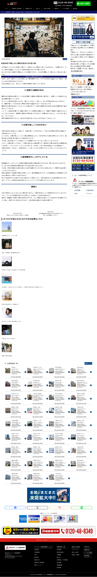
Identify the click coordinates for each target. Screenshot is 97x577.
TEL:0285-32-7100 (81, 443)
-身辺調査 (58, 562)
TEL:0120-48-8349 (38, 376)
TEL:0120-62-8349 (38, 483)
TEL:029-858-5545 (38, 430)
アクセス (89, 194)
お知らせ (38, 8)
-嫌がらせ (58, 557)
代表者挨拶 (90, 190)
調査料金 (56, 8)
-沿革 (35, 554)
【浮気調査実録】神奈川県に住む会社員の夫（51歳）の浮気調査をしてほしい (50, 213)
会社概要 (77, 190)
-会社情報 (36, 549)
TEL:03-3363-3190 (16, 390)
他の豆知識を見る (77, 71)
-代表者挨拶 (37, 552)
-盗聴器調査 (59, 565)
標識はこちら (88, 363)
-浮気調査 (58, 549)
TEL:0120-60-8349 (16, 430)
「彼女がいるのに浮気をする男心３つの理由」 (17, 214)
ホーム (6, 8)
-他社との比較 (74, 552)
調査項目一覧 (29, 8)
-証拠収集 (58, 567)
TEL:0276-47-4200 (38, 416)
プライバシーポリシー (43, 540)
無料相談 (75, 8)
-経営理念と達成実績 (39, 562)
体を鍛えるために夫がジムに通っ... (83, 61)
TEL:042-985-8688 (16, 376)
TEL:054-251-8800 (16, 456)
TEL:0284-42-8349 (38, 443)
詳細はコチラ (75, 94)
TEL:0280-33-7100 (16, 443)
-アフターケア (74, 549)
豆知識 (13, 12)
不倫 (10, 70)
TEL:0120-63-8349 (38, 390)
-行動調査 (58, 554)
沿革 (75, 194)
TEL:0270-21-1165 (81, 403)
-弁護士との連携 (75, 554)
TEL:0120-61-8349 (81, 416)
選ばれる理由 (47, 8)
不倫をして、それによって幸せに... (83, 52)
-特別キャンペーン (38, 565)
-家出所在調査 (59, 552)
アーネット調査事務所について (43, 547)
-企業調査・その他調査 (62, 559)
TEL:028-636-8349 (59, 443)
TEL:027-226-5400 (59, 416)
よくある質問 (66, 8)
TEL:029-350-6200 (59, 430)
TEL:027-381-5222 (16, 416)
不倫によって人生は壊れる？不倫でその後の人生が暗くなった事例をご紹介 (83, 47)
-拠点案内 (36, 557)
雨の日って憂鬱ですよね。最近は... (83, 68)
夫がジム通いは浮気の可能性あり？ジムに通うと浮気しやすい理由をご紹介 (83, 57)
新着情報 (8, 12)
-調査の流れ (37, 559)
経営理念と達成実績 (16, 8)
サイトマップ (57, 540)
